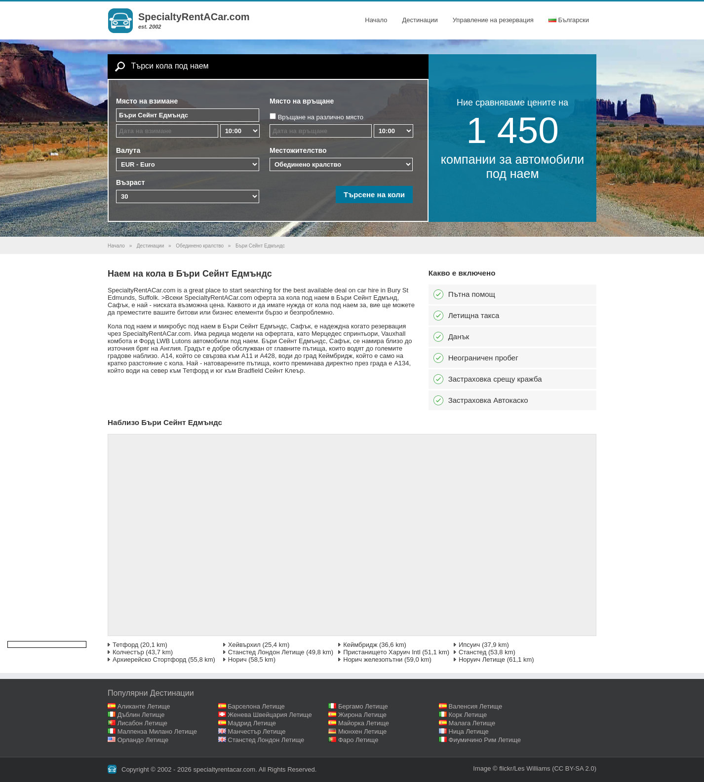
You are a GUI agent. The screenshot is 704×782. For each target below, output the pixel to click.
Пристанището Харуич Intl (381, 652)
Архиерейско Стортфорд (149, 659)
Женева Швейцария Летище (270, 714)
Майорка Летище (363, 723)
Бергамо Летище (363, 706)
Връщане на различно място (320, 117)
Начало (376, 20)
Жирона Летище (362, 714)
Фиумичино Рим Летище (485, 740)
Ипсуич (469, 644)
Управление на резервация (493, 20)
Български (568, 20)
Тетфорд (125, 644)
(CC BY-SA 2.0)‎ (574, 768)
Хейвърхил (244, 644)
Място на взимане (147, 101)
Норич (237, 659)
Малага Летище (472, 723)
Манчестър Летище (256, 731)
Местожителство (298, 150)
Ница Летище (469, 731)
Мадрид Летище (252, 723)
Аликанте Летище (143, 706)
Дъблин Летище (141, 714)
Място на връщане (302, 101)
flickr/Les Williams (524, 768)
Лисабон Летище (142, 723)
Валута (128, 150)
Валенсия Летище (476, 706)
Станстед (472, 652)
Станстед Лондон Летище (266, 652)
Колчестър (128, 652)
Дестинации (420, 20)
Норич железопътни (372, 659)
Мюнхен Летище (362, 731)
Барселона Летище (256, 706)
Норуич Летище (482, 659)
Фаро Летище (358, 740)
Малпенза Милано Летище (157, 731)
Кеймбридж (360, 644)
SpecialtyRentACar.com (194, 16)
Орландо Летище (143, 740)
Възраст (130, 182)
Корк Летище (468, 714)
